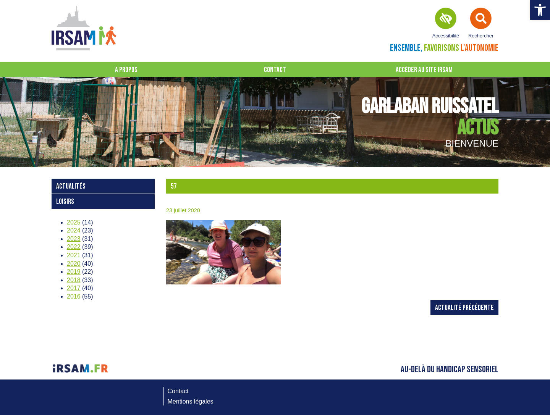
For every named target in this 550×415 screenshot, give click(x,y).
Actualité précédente (464, 308)
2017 (74, 288)
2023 (74, 239)
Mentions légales (191, 401)
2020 (74, 263)
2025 (74, 222)
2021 (74, 255)
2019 (74, 271)
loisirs (65, 201)
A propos (126, 70)
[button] (540, 10)
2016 (74, 296)
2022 (74, 247)
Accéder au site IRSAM (424, 70)
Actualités (71, 186)
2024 (74, 230)
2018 (74, 280)
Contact (275, 70)
